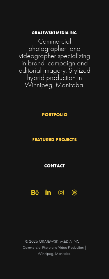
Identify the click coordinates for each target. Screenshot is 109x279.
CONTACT (54, 166)
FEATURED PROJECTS (54, 139)
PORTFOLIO (54, 114)
